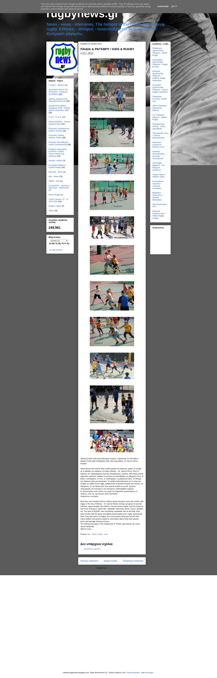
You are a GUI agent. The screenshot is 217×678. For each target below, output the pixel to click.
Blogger (150, 673)
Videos (52, 210)
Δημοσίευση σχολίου (92, 549)
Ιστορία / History (55, 160)
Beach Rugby (54, 195)
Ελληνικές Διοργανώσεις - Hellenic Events (60, 129)
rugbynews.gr (82, 13)
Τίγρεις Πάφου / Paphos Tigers (159, 175)
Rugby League (55, 206)
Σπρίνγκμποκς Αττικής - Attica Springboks (158, 126)
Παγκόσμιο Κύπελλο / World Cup (159, 98)
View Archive (57, 250)
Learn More (163, 6)
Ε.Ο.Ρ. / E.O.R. (55, 117)
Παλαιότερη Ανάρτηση (133, 561)
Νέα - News (92, 534)
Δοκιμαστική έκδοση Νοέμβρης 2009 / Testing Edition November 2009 (59, 108)
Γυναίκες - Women (56, 85)
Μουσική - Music (56, 172)
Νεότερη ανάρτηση (89, 561)
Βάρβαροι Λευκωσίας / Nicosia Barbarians (157, 196)
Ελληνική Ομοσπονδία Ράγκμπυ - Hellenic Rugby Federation (158, 76)
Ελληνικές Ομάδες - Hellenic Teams (57, 136)
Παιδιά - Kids (103, 534)
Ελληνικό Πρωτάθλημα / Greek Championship (59, 143)
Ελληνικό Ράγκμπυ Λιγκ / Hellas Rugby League (158, 214)
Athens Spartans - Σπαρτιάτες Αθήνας (160, 108)
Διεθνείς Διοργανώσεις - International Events (59, 100)
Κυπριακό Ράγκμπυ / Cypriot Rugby (57, 166)
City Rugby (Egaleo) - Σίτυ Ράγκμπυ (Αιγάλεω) (158, 166)
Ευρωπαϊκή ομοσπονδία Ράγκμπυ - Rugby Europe (160, 63)
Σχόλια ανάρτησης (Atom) (117, 568)
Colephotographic (133, 673)
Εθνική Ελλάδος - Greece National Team (59, 123)
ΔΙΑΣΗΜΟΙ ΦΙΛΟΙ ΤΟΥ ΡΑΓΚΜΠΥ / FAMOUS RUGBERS (58, 91)
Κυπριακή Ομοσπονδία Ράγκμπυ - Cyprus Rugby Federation (160, 88)
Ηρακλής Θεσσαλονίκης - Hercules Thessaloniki (159, 154)
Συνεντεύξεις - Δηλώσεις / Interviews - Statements (59, 186)
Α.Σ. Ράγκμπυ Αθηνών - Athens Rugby (159, 117)
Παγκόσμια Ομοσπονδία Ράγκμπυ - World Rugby (159, 51)
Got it (174, 6)
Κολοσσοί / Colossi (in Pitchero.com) (158, 144)
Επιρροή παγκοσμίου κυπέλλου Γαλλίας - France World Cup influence (58, 152)
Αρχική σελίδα (110, 561)
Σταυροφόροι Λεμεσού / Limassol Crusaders (158, 184)
